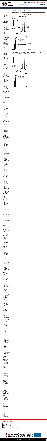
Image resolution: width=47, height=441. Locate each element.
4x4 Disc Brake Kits (5, 364)
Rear (4, 302)
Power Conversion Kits (6, 16)
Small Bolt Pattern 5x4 (5, 347)
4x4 (3, 357)
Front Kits (5, 17)
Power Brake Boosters (5, 387)
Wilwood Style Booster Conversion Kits (5, 373)
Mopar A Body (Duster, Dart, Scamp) (5, 329)
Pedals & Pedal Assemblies (6, 240)
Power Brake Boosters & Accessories (6, 59)
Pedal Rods (5, 34)
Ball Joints (4, 394)
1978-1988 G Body (5, 235)
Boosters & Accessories (6, 386)
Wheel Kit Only (5, 81)
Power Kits (5, 48)
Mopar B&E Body (5, 298)
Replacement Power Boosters (6, 64)
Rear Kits (5, 20)
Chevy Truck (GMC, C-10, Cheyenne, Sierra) (6, 231)
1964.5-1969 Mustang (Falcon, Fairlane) (5, 246)
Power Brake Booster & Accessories (6, 29)
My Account (38, 0)
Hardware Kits (4, 380)
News (35, 0)
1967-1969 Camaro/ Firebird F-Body (5, 199)
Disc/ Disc (5, 309)
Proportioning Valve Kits (6, 37)
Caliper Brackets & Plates (6, 379)
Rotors (4, 42)
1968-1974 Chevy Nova (6, 137)
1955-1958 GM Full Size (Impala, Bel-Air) (6, 14)
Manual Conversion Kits (6, 300)
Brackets (5, 33)
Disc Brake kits (5, 47)
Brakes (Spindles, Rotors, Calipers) (5, 376)
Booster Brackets (5, 392)
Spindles (5, 135)
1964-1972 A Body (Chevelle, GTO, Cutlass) (6, 168)
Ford (3, 236)
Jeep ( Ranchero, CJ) (5, 363)
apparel (4, 11)
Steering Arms (4, 395)
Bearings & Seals (5, 103)
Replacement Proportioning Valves (5, 234)
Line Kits (4, 415)
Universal (4, 358)
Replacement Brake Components (5, 39)
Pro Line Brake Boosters (5, 398)
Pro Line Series (5, 397)
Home (4, 7)
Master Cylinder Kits (6, 23)
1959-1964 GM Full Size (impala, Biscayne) (6, 46)
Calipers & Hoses (6, 41)
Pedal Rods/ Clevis (5, 391)
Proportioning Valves (5, 36)
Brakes (7, 4)
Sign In (43, 4)
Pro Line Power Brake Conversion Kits (5, 399)
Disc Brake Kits (5, 15)
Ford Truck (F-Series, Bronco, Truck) (5, 238)
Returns (3, 431)
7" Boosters (4, 390)
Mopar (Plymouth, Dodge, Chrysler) (5, 297)
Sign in (41, 0)
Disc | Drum (5, 24)
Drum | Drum (4, 405)
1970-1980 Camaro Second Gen (5, 45)
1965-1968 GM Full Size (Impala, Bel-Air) (6, 76)
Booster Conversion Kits (6, 30)
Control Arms (4, 396)
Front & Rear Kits (6, 21)
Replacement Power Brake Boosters (7, 35)
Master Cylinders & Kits (6, 401)
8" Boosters (4, 389)
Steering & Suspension (5, 43)
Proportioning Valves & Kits (6, 409)
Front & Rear (5, 53)
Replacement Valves (6, 38)
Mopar (4, 372)
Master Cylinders (5, 22)
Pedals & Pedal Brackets (6, 383)
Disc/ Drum (5, 308)
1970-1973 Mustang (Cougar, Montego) (5, 271)
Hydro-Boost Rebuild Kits (6, 417)
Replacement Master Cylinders (6, 26)
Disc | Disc (5, 28)
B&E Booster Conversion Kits (6, 307)
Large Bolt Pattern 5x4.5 (6, 330)
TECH (15, 10)
